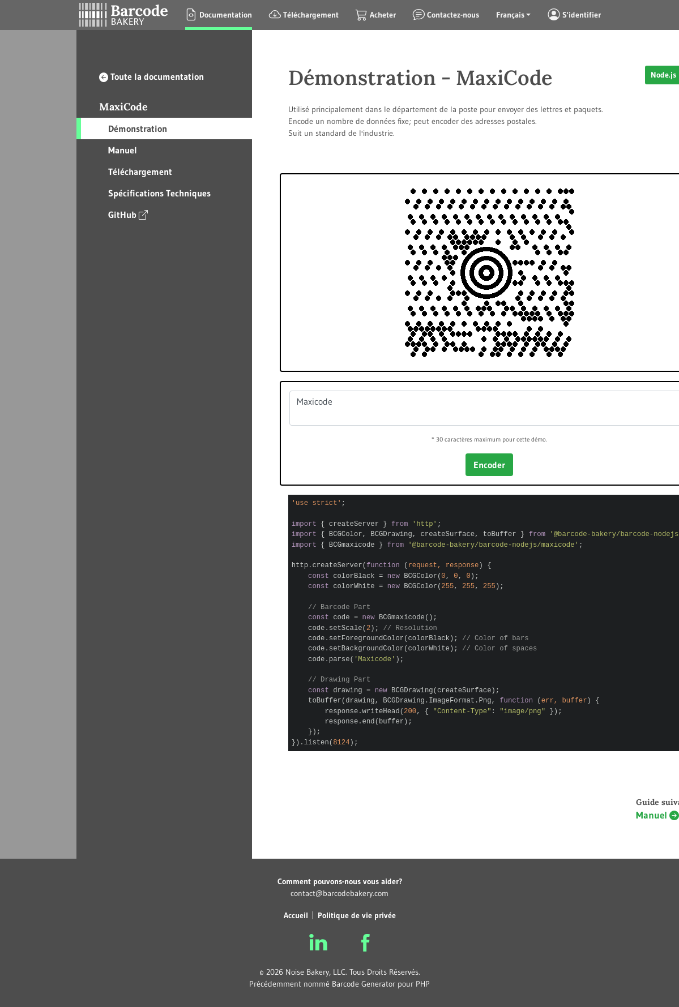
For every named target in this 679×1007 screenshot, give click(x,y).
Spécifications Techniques (159, 193)
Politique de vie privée (357, 915)
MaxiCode (123, 106)
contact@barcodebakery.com (339, 893)
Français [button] (510, 15)
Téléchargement (140, 171)
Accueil (296, 915)
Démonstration (137, 128)
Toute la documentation (151, 76)
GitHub (128, 214)
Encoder (489, 464)
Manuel (122, 150)
